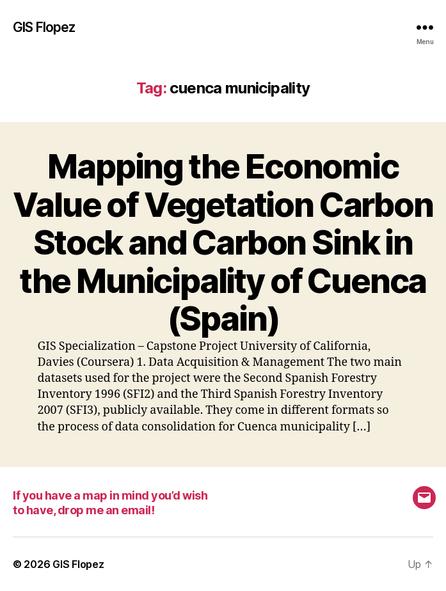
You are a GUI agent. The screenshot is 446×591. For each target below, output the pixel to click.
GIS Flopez (44, 27)
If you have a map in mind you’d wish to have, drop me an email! (110, 503)
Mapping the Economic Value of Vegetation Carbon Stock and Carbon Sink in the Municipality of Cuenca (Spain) (223, 242)
